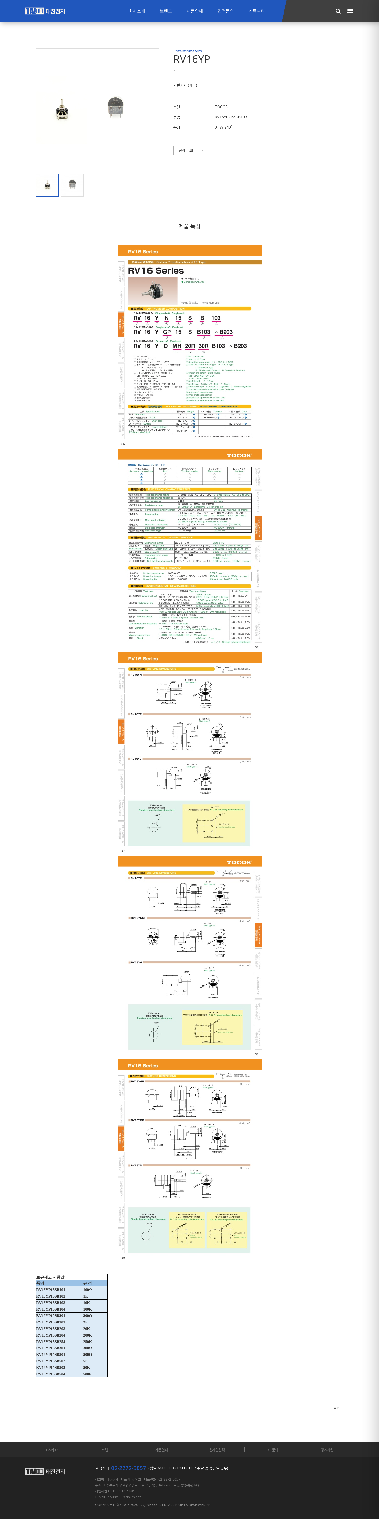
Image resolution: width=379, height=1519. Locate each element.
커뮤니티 (256, 11)
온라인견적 (217, 1449)
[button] (48, 185)
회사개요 (51, 1449)
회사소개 (137, 11)
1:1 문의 (272, 1449)
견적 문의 (185, 150)
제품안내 (195, 11)
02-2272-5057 (128, 1468)
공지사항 (327, 1449)
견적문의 (226, 11)
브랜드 (166, 11)
